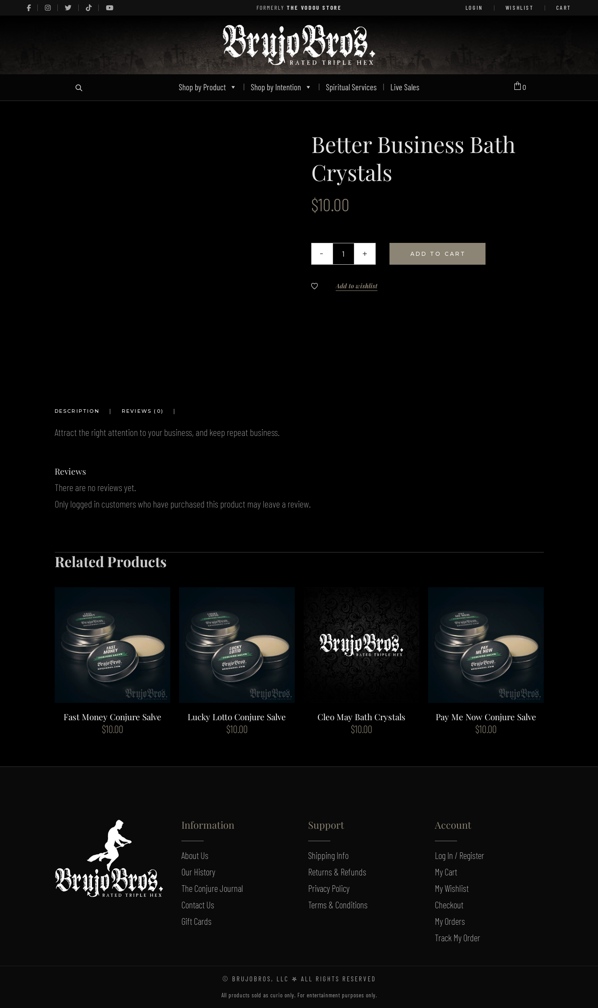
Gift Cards (196, 921)
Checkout (449, 904)
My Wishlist (452, 888)
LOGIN (474, 7)
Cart (563, 7)
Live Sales (404, 87)
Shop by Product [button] (208, 87)
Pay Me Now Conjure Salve (486, 716)
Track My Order (457, 937)
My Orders (450, 921)
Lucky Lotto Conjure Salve (237, 716)
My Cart (446, 871)
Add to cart (438, 253)
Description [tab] (77, 411)
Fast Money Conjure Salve (112, 716)
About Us (195, 855)
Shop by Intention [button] (281, 87)
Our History (198, 871)
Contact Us (197, 904)
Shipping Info (328, 855)
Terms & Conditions (338, 904)
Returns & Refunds (337, 871)
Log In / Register (459, 855)
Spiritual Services (351, 87)
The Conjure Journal (212, 888)
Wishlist (520, 7)
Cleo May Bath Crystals (361, 716)
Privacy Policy (328, 888)
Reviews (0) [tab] (143, 411)
